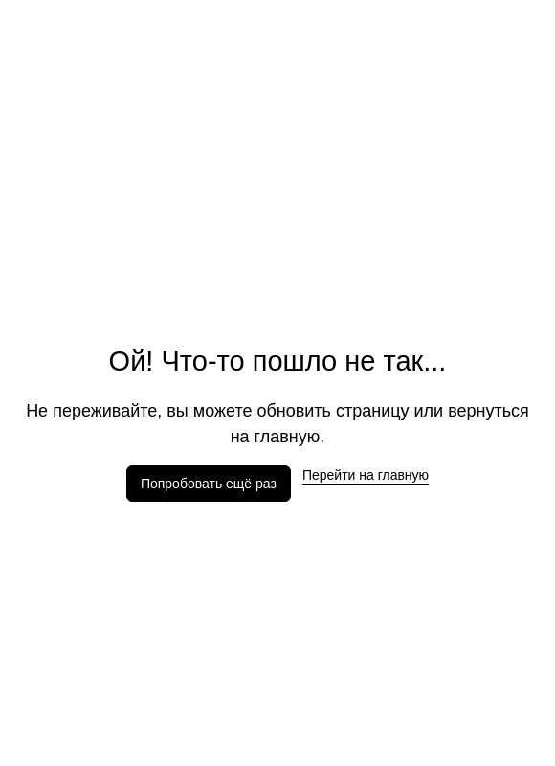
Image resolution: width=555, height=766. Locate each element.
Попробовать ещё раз (209, 483)
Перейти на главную (365, 475)
